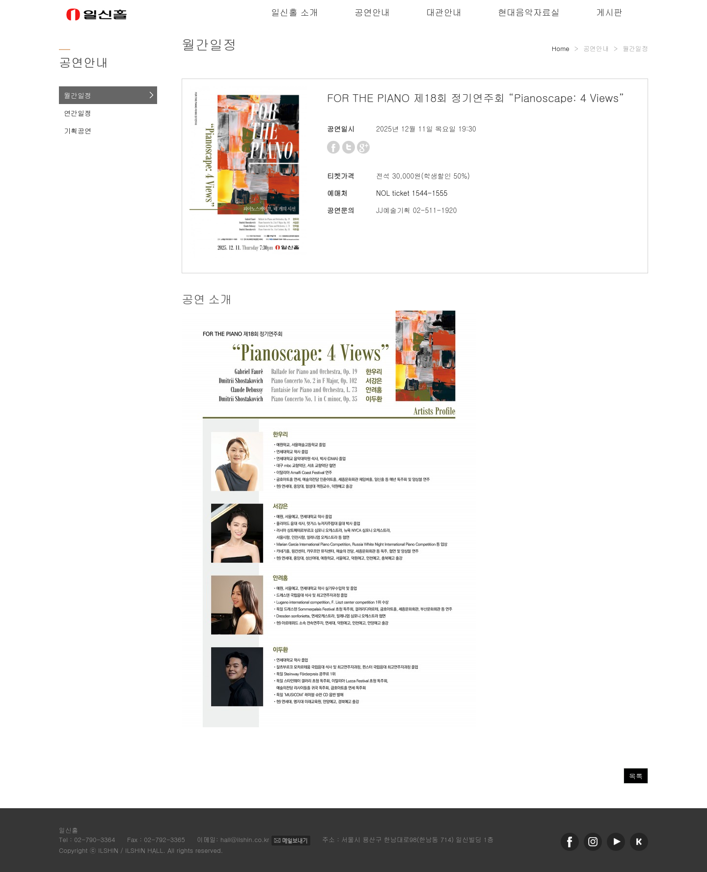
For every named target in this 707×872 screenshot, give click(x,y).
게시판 (609, 12)
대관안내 (444, 12)
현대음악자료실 (529, 12)
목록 (636, 776)
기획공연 (77, 130)
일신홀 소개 (294, 12)
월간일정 (77, 95)
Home (561, 48)
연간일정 (77, 113)
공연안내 (372, 12)
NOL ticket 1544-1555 (412, 193)
